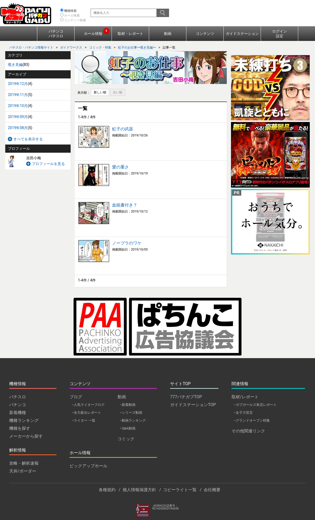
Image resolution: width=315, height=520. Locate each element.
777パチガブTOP (186, 396)
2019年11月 (18, 95)
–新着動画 (127, 405)
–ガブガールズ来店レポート (255, 405)
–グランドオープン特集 (252, 420)
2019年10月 (18, 106)
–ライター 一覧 (83, 420)
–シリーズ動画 (131, 413)
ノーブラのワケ (126, 243)
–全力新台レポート (86, 413)
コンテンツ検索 (75, 20)
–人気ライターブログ (88, 405)
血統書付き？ (124, 205)
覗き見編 (15, 64)
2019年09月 (18, 117)
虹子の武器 (122, 128)
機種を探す (19, 428)
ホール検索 (72, 15)
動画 (167, 33)
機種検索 (70, 11)
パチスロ (17, 396)
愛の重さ (120, 167)
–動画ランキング (133, 420)
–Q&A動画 (127, 428)
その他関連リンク (248, 430)
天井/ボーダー (22, 471)
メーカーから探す (26, 436)
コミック (126, 438)
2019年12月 (18, 84)
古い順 (117, 92)
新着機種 (17, 412)
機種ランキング (24, 420)
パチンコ (17, 404)
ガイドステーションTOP (193, 404)
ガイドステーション (242, 33)
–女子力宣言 (243, 413)
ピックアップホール (88, 465)
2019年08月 (18, 128)
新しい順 (100, 92)
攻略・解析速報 (24, 463)
